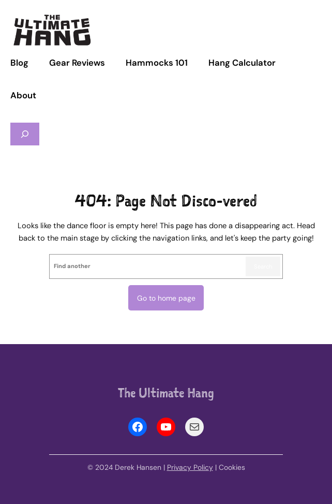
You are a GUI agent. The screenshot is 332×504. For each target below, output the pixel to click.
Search (263, 266)
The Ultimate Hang (166, 393)
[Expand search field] (24, 134)
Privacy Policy (190, 467)
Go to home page (166, 298)
